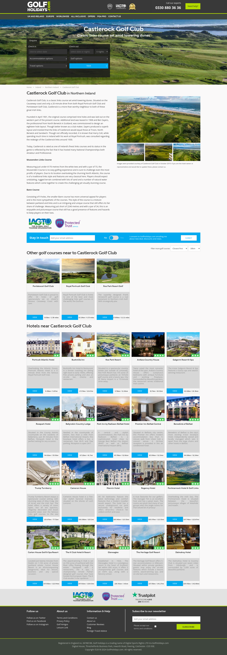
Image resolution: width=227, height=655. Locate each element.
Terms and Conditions (67, 617)
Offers (91, 16)
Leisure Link (62, 627)
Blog (89, 627)
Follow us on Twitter (36, 617)
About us (91, 620)
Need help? (193, 6)
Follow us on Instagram (37, 623)
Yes (122, 237)
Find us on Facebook (36, 620)
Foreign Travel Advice (97, 630)
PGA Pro (101, 16)
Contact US (114, 16)
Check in (32, 45)
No (105, 237)
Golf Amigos (62, 623)
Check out (74, 45)
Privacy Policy (63, 620)
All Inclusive (78, 16)
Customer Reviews (95, 623)
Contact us (92, 617)
